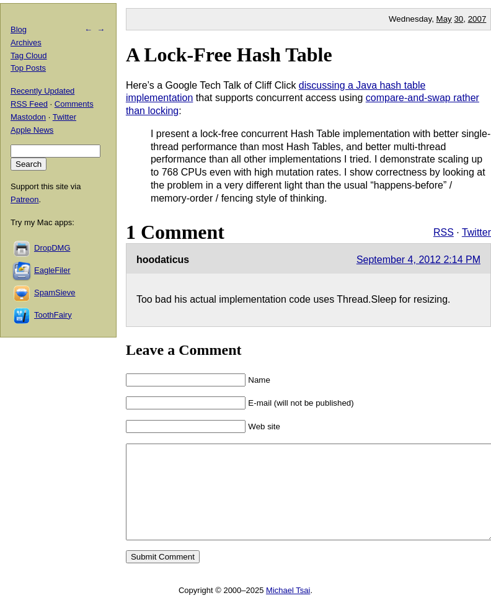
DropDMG (52, 247)
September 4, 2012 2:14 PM (418, 259)
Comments (74, 104)
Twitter (476, 232)
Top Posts (28, 68)
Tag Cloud (29, 55)
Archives (26, 42)
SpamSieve (54, 292)
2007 (477, 19)
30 (458, 19)
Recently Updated (42, 91)
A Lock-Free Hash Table (229, 54)
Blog (19, 29)
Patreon (25, 199)
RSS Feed (29, 104)
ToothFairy (53, 314)
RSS (443, 232)
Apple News (32, 130)
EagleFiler (52, 270)
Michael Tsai (288, 609)
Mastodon (28, 117)
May (444, 19)
